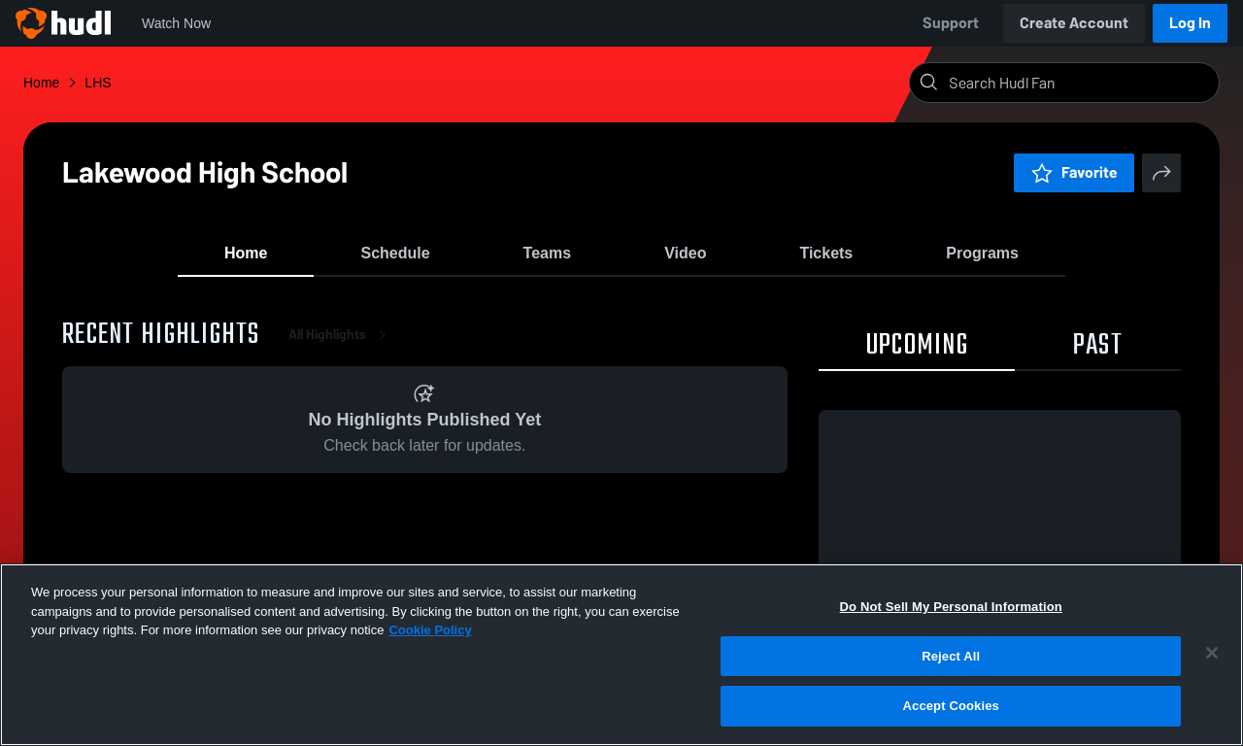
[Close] (1212, 652)
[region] (621, 654)
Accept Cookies (951, 705)
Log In (1190, 23)
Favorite (1074, 172)
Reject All (951, 656)
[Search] (1080, 82)
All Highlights (340, 349)
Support (951, 23)
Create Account (1074, 23)
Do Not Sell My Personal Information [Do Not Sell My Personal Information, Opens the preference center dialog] (951, 606)
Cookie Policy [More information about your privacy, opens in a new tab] (429, 630)
